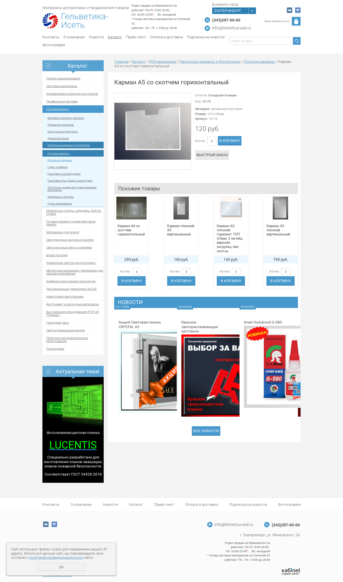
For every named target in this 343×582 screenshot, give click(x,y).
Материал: (202, 109)
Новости (96, 37)
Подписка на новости (206, 37)
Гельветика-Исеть (84, 20)
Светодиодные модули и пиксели (69, 240)
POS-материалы (57, 109)
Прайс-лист (136, 37)
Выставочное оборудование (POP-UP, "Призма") (72, 313)
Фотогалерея (53, 45)
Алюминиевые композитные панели (72, 94)
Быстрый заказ (212, 155)
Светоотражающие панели (65, 330)
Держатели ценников (60, 124)
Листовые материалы (61, 86)
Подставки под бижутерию (64, 173)
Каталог (115, 37)
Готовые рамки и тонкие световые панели (70, 223)
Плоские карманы (58, 153)
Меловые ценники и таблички (65, 118)
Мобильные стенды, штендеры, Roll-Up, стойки (74, 212)
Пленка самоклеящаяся (63, 78)
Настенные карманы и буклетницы (68, 145)
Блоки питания (57, 255)
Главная (121, 61)
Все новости (206, 431)
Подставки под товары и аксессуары (70, 180)
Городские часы (57, 322)
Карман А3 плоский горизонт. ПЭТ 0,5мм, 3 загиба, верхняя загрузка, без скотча (230, 238)
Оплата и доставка (166, 37)
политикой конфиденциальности (55, 557)
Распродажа (55, 348)
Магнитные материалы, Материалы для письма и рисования (74, 272)
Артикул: (201, 118)
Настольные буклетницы (62, 131)
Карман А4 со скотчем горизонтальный (131, 230)
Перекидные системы (60, 196)
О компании (74, 37)
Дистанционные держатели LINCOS (71, 289)
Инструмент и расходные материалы (72, 304)
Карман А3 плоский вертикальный (278, 230)
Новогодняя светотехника (65, 296)
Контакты (51, 37)
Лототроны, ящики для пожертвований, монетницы (72, 189)
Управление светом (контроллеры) (71, 263)
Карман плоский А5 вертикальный (180, 230)
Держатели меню (58, 138)
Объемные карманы (59, 160)
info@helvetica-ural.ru (231, 28)
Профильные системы (62, 101)
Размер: (200, 114)
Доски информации (59, 203)
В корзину (229, 140)
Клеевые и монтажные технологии (71, 281)
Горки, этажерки (57, 167)
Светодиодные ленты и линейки (69, 247)
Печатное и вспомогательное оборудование (67, 339)
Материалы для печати (62, 232)
